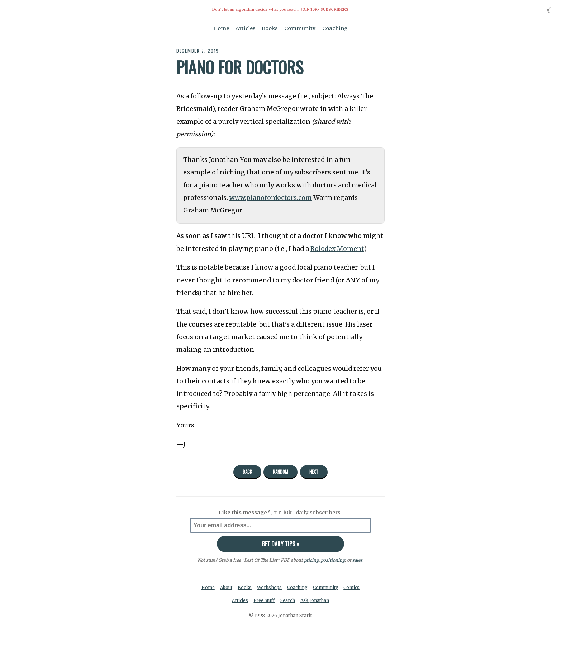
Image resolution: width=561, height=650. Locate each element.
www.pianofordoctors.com (271, 197)
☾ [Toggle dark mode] (550, 10)
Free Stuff (264, 600)
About (225, 587)
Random (280, 471)
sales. (357, 559)
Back (247, 471)
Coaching (335, 28)
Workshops (270, 587)
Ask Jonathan (316, 600)
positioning (332, 559)
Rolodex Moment (337, 248)
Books (270, 28)
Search (287, 600)
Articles (246, 28)
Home (221, 28)
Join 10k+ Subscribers (325, 9)
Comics (353, 587)
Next (313, 471)
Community (300, 28)
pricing (311, 559)
